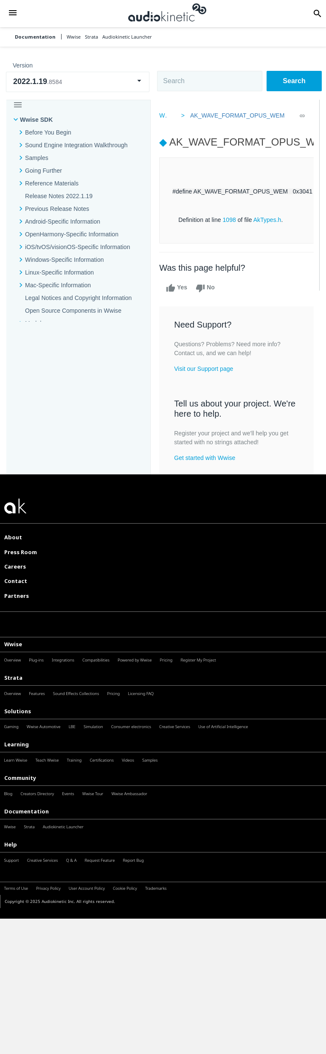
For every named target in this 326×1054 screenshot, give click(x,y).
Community (20, 778)
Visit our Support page (205, 368)
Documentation (35, 36)
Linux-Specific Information (59, 272)
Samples (36, 157)
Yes (178, 288)
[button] (12, 13)
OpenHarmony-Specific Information (71, 234)
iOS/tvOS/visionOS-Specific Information (77, 247)
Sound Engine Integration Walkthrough (76, 145)
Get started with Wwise (206, 457)
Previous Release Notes (57, 208)
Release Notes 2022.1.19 (59, 196)
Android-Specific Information (62, 221)
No (206, 288)
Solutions (17, 711)
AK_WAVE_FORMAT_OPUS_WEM (236, 115)
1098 (230, 219)
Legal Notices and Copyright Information (78, 297)
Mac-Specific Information (58, 285)
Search (294, 80)
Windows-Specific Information (64, 259)
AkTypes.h (269, 219)
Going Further (43, 170)
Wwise (13, 644)
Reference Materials (52, 183)
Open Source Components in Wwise (73, 310)
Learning (16, 744)
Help (10, 844)
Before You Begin (48, 132)
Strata (13, 677)
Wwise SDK (36, 119)
